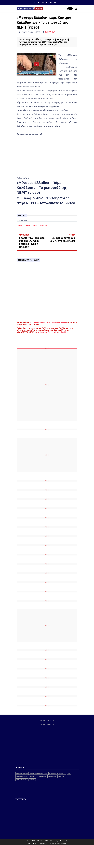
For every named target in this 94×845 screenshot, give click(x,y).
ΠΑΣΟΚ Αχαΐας (41, 776)
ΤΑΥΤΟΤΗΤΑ (20, 799)
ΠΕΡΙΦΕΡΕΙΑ (52, 776)
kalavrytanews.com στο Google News (49, 322)
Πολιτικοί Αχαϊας (21, 779)
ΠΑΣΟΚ (32, 776)
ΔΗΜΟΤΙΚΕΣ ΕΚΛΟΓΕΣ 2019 (57, 773)
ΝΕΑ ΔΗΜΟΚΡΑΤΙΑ (21, 776)
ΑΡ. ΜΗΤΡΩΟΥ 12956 (59, 843)
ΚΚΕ (69, 773)
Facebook (52, 332)
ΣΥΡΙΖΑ (32, 779)
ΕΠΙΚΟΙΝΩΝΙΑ (44, 843)
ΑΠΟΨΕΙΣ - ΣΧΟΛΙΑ (22, 773)
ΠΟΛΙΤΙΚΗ (61, 776)
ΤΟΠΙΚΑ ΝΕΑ (50, 32)
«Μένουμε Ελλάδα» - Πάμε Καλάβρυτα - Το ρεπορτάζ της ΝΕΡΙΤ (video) (42, 187)
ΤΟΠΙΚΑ (35, 226)
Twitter (64, 332)
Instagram (42, 332)
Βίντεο (20, 226)
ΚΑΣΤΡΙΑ (27, 226)
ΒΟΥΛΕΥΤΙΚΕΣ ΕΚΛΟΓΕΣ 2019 (38, 773)
